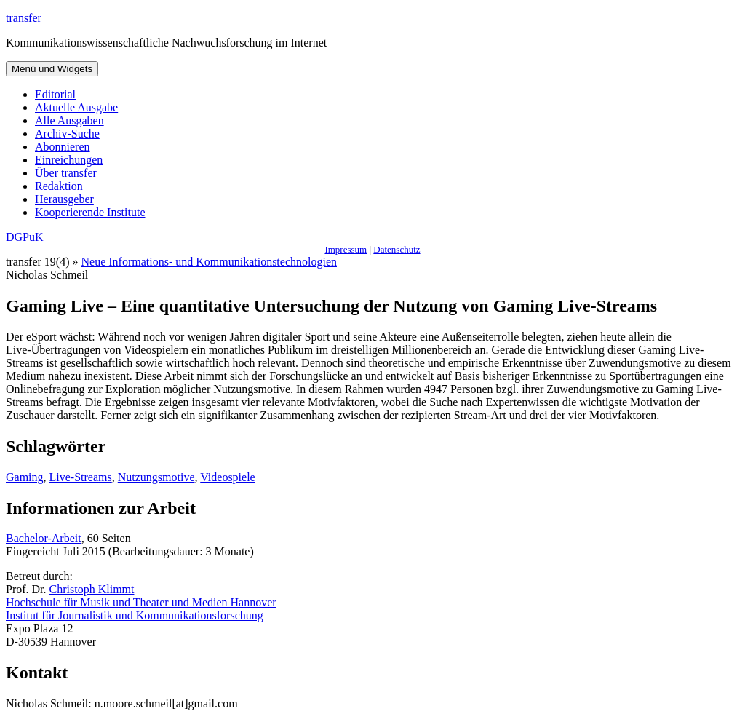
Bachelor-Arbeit (43, 538)
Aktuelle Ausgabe (76, 107)
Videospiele (227, 477)
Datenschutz (396, 249)
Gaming (25, 477)
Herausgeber (64, 199)
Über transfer (66, 173)
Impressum (345, 249)
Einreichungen (69, 160)
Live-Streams (80, 477)
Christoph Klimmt (92, 589)
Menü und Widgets (52, 68)
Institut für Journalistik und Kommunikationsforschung (134, 615)
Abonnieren (62, 146)
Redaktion (59, 186)
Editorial (55, 94)
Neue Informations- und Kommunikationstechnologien (209, 261)
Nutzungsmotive (156, 477)
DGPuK (25, 237)
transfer (23, 18)
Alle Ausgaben (69, 120)
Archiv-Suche (67, 133)
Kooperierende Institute (90, 212)
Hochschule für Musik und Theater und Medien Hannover (141, 602)
